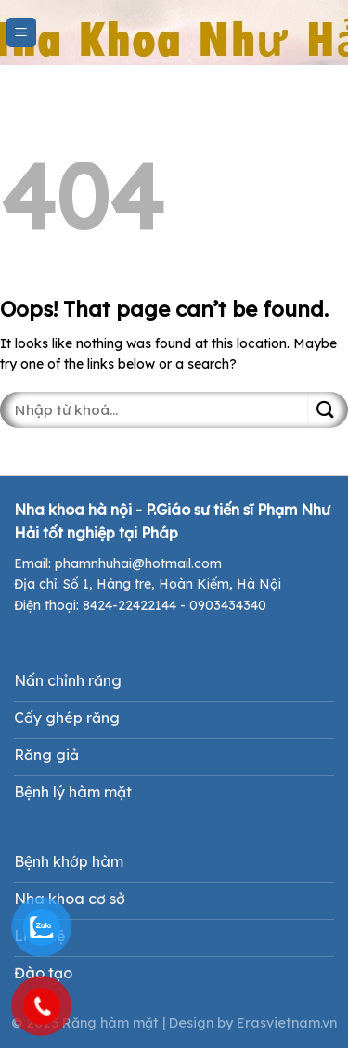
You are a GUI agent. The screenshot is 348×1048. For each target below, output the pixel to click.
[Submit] (327, 410)
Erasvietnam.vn (287, 1023)
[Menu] (21, 33)
